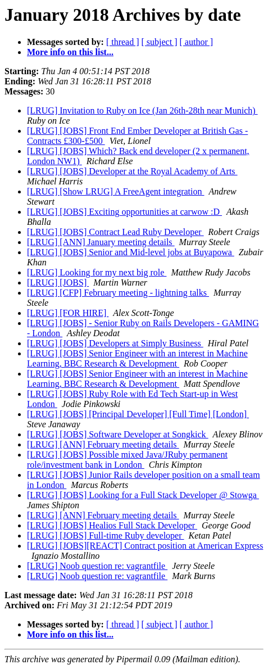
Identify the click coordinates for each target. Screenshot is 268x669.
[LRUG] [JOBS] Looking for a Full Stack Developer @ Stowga (143, 495)
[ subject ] (160, 42)
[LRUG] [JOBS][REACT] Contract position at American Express (145, 545)
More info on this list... (70, 52)
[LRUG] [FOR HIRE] (67, 313)
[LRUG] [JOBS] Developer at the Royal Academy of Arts (132, 171)
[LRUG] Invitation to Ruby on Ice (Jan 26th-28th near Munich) (142, 110)
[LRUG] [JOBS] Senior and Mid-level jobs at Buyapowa (130, 252)
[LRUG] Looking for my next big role (96, 272)
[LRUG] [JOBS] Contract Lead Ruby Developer (115, 232)
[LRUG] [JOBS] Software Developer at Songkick (117, 434)
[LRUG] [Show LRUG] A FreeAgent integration (116, 191)
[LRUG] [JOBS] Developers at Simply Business (115, 343)
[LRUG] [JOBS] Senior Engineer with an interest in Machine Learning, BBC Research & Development (137, 358)
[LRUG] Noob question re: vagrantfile (97, 566)
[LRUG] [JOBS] (58, 282)
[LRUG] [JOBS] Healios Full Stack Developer (112, 525)
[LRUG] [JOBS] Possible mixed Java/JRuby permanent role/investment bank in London (127, 459)
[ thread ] (122, 42)
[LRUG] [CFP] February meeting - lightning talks (118, 292)
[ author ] (197, 42)
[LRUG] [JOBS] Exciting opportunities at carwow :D (124, 211)
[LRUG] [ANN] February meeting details (103, 444)
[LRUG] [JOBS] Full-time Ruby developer (105, 535)
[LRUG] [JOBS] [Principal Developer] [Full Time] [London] (138, 414)
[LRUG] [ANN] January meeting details (101, 242)
